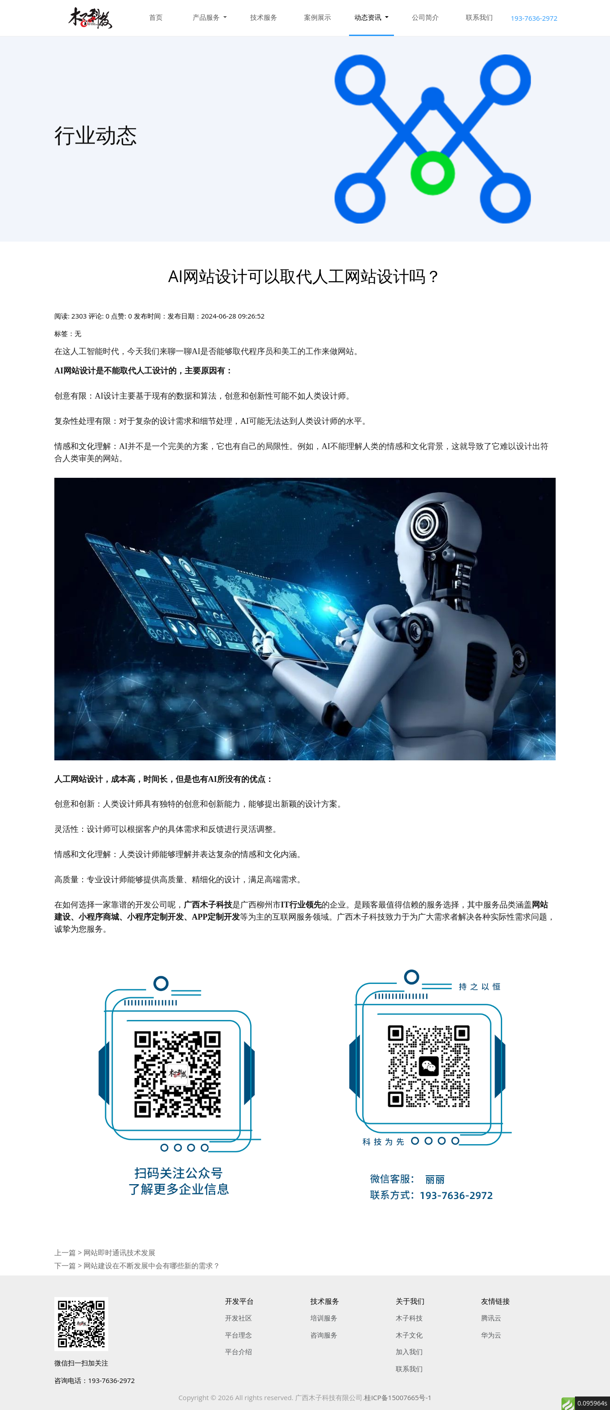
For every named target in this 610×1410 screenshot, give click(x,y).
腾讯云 (491, 1317)
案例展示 (317, 17)
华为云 (491, 1334)
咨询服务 (323, 1334)
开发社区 (238, 1317)
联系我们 (479, 17)
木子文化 (409, 1334)
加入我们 (409, 1351)
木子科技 (409, 1317)
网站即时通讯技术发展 (119, 1252)
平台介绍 (238, 1351)
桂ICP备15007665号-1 (398, 1397)
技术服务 (263, 17)
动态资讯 (368, 17)
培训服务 (323, 1317)
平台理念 (238, 1334)
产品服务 (207, 17)
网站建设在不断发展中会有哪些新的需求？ (152, 1266)
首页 (156, 17)
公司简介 (425, 17)
